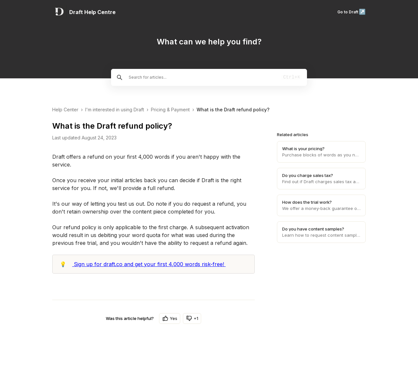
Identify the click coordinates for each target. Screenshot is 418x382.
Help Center (65, 109)
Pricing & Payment (170, 109)
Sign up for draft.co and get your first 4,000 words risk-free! (149, 264)
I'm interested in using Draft (114, 109)
